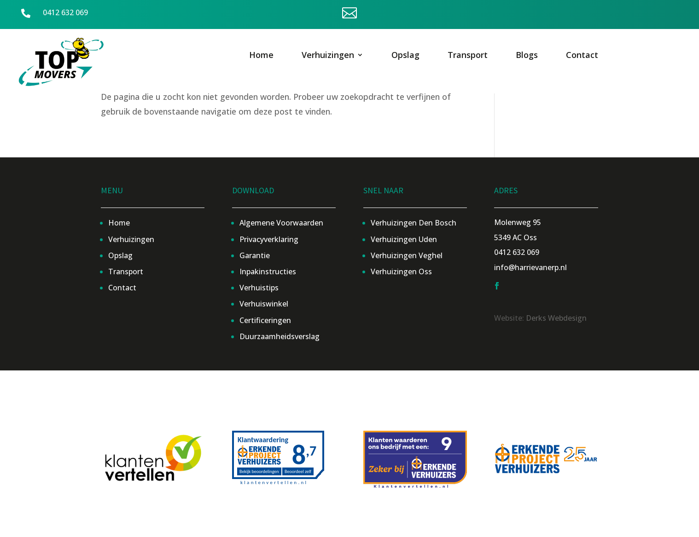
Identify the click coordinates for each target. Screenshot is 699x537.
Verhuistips (259, 288)
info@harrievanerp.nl (530, 267)
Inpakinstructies (267, 271)
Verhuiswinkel (263, 304)
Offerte (568, 13)
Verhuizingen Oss (401, 271)
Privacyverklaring (268, 239)
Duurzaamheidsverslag (279, 336)
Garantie (254, 255)
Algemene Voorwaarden (281, 223)
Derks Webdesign (556, 318)
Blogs (527, 56)
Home (261, 56)
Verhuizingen (328, 56)
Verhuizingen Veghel (407, 255)
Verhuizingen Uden (404, 239)
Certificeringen (265, 320)
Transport (468, 56)
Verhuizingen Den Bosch (413, 223)
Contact (582, 56)
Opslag (405, 56)
